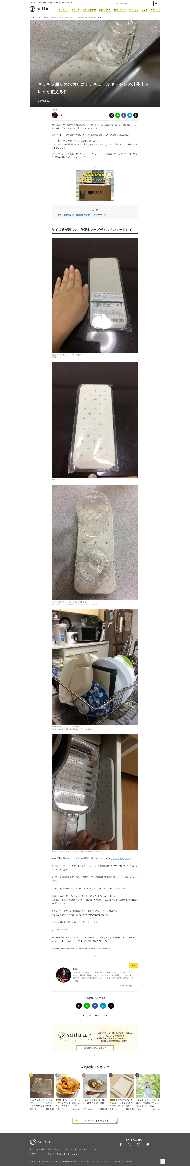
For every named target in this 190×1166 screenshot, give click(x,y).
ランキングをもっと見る (96, 1121)
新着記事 (75, 10)
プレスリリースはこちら (49, 1161)
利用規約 (74, 1161)
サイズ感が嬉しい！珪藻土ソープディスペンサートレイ (83, 215)
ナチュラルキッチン (120, 858)
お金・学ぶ (134, 10)
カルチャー (155, 10)
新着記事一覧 (63, 1154)
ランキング (64, 10)
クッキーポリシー (118, 1161)
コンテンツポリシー (86, 1161)
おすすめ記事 (64, 1161)
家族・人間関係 (89, 10)
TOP (32, 17)
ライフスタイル (43, 17)
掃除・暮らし (105, 10)
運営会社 (130, 1161)
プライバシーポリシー (102, 1161)
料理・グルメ (120, 10)
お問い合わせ (34, 1161)
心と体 (145, 10)
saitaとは (77, 1154)
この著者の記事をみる (127, 986)
